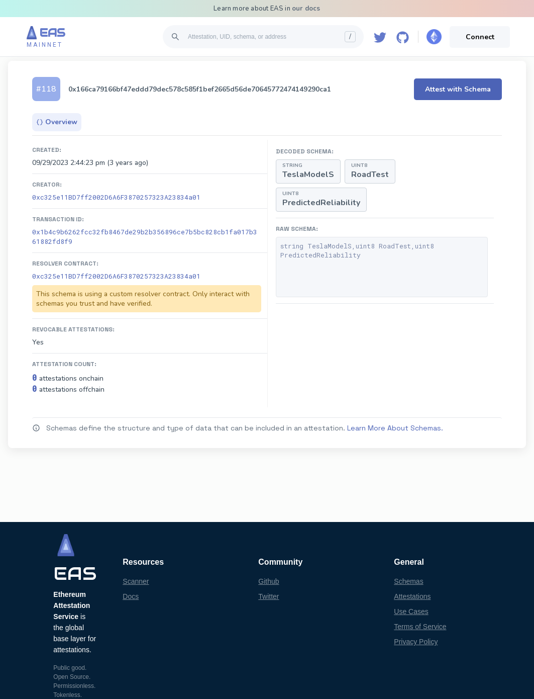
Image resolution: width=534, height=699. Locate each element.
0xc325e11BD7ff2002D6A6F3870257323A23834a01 (116, 197)
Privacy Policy (416, 642)
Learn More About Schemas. (395, 427)
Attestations (412, 596)
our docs (306, 8)
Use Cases (411, 611)
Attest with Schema (458, 89)
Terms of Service (420, 627)
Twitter (268, 596)
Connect (480, 37)
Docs (131, 596)
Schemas (408, 581)
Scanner (136, 581)
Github (268, 581)
